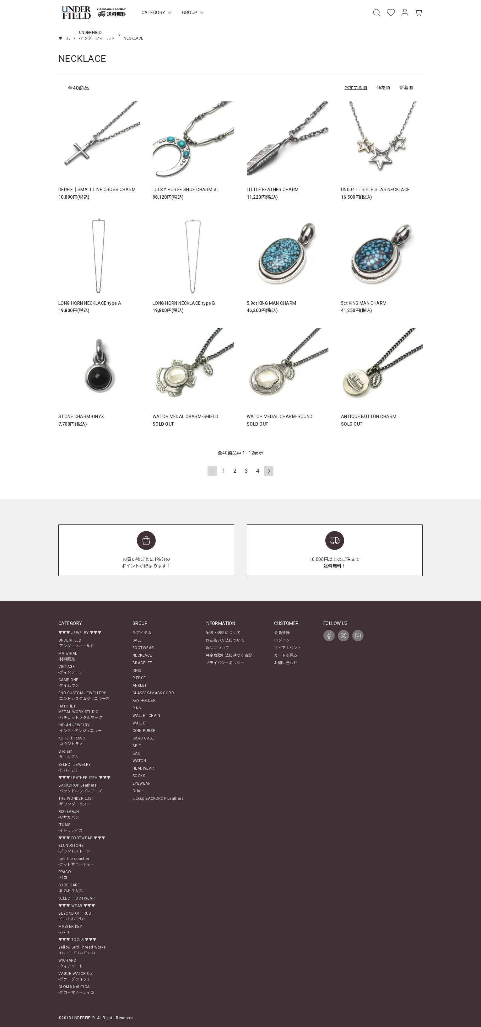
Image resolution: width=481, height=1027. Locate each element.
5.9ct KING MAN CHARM (271, 303)
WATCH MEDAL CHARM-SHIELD (185, 416)
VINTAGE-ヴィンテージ (70, 669)
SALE (137, 640)
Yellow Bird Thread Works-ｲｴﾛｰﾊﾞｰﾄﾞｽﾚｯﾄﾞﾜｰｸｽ (82, 950)
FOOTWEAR (143, 648)
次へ (268, 471)
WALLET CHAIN (146, 715)
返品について (217, 648)
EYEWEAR (141, 783)
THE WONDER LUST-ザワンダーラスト (76, 801)
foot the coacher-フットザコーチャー (76, 862)
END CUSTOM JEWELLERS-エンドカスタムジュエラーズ (84, 696)
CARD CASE (143, 738)
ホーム (64, 38)
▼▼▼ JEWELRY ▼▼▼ (79, 633)
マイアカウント (287, 648)
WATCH (139, 761)
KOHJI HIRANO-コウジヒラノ (71, 741)
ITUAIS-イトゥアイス (70, 828)
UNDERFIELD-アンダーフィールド (76, 643)
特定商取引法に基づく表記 (229, 655)
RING (137, 670)
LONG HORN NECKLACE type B (184, 303)
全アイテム (142, 633)
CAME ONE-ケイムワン (68, 683)
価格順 (383, 87)
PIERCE (139, 678)
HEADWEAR (143, 768)
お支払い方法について (225, 640)
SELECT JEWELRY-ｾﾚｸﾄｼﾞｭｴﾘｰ (74, 767)
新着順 (406, 87)
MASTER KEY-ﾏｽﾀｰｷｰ (70, 929)
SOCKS (138, 776)
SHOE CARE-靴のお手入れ (70, 888)
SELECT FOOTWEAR (76, 898)
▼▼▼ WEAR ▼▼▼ (76, 906)
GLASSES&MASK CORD (153, 693)
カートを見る (286, 655)
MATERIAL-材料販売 (67, 656)
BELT (136, 746)
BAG (136, 753)
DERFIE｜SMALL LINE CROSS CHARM (97, 189)
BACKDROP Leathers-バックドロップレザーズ (80, 788)
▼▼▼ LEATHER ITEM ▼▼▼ (84, 778)
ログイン (282, 640)
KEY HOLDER (144, 700)
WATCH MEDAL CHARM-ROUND (280, 416)
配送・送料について (223, 633)
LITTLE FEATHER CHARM (273, 189)
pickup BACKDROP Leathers (158, 798)
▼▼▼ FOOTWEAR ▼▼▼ (81, 838)
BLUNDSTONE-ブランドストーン (74, 848)
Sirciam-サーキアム (68, 754)
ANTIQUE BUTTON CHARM (368, 416)
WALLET (140, 723)
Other (137, 791)
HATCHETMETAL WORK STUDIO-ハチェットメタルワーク (80, 712)
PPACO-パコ (64, 875)
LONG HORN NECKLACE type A (90, 303)
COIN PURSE (143, 731)
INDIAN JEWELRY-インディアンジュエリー (80, 728)
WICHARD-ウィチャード (70, 963)
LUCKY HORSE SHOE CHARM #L (186, 189)
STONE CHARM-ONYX (81, 416)
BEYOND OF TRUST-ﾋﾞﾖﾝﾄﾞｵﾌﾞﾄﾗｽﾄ (75, 916)
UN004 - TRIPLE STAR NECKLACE (375, 189)
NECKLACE (133, 38)
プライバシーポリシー (225, 663)
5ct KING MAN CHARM (364, 303)
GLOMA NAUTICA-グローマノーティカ (76, 990)
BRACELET (142, 663)
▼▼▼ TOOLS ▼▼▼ (77, 940)
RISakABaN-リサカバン (68, 814)
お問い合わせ (286, 663)
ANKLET (139, 685)
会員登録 (282, 633)
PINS (136, 708)
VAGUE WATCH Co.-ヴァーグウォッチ (75, 976)
